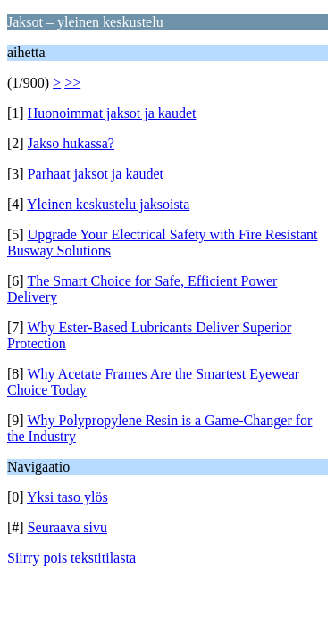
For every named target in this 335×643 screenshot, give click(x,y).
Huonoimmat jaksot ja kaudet (112, 113)
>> (72, 82)
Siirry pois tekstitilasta (71, 557)
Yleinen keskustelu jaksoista (108, 204)
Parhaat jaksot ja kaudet (95, 173)
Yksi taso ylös (67, 497)
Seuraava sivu (67, 527)
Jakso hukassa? (71, 143)
